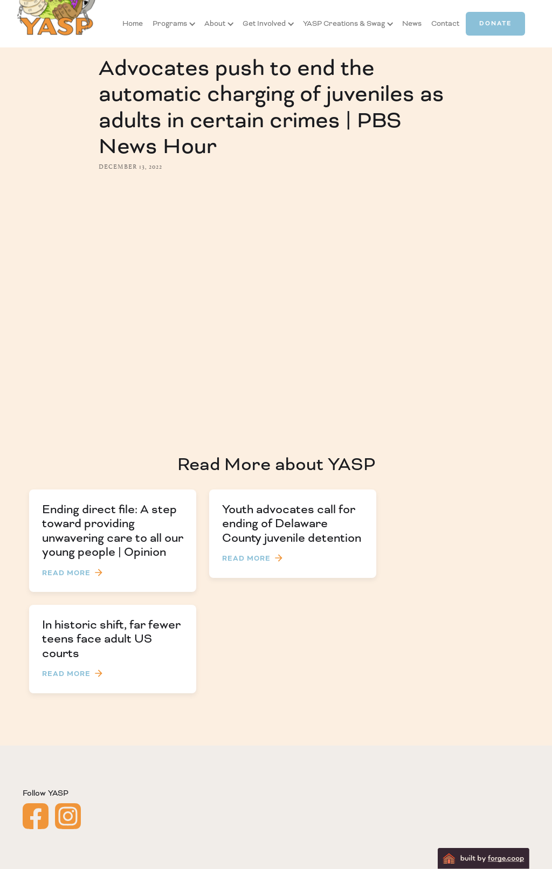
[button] (170, 23)
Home (132, 23)
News (412, 23)
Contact (445, 23)
